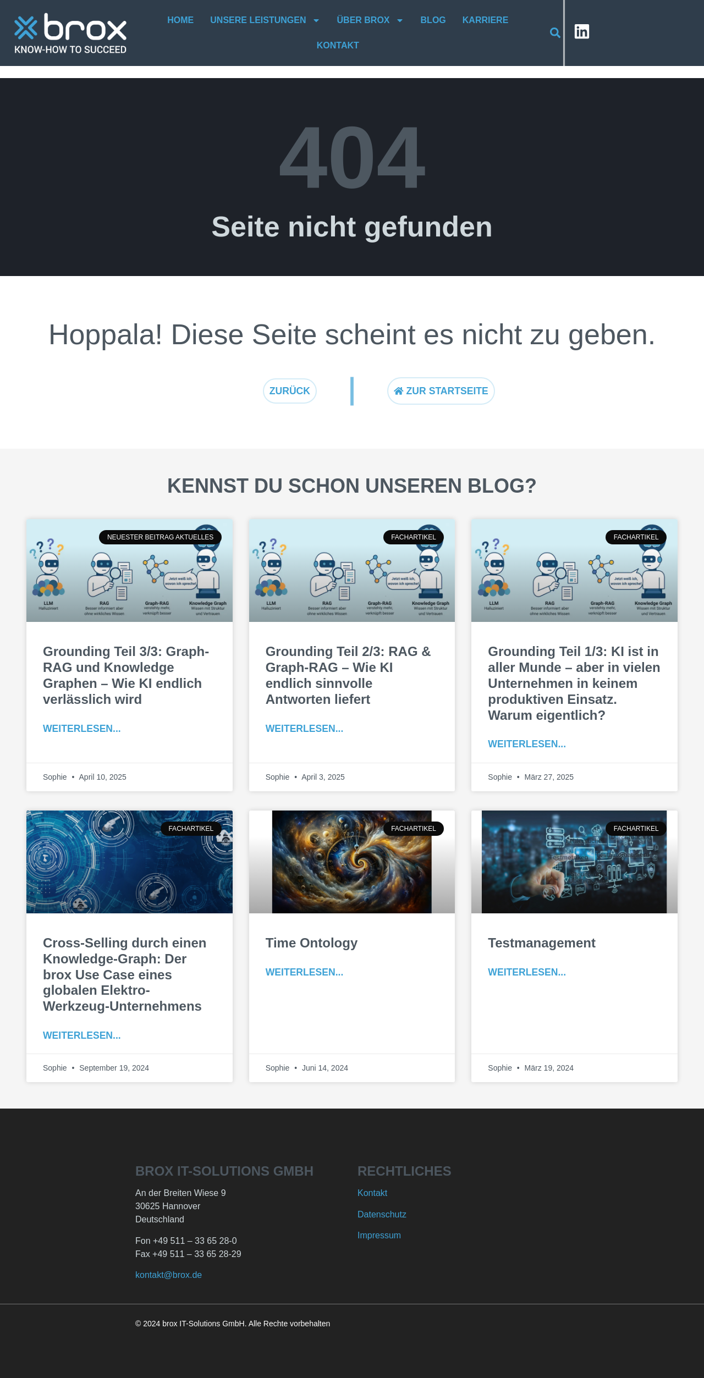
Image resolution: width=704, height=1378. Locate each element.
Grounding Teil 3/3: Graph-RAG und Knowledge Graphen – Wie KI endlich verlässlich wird (126, 675)
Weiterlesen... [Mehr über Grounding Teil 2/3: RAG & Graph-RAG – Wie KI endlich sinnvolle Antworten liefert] (305, 728)
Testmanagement (542, 942)
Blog (433, 20)
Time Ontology (312, 942)
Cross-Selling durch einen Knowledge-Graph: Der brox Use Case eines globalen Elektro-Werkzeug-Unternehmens (124, 974)
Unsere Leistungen (266, 20)
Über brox (370, 20)
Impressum (379, 1235)
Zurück (290, 390)
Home (181, 20)
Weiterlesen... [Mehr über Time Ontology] (305, 972)
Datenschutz (382, 1214)
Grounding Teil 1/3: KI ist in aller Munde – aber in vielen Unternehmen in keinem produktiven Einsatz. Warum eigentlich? (574, 683)
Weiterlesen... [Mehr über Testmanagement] (527, 972)
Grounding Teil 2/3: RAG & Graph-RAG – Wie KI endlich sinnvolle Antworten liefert (348, 675)
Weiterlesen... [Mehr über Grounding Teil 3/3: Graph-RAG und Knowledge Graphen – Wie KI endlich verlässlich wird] (82, 728)
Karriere (486, 20)
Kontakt (338, 45)
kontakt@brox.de (168, 1275)
